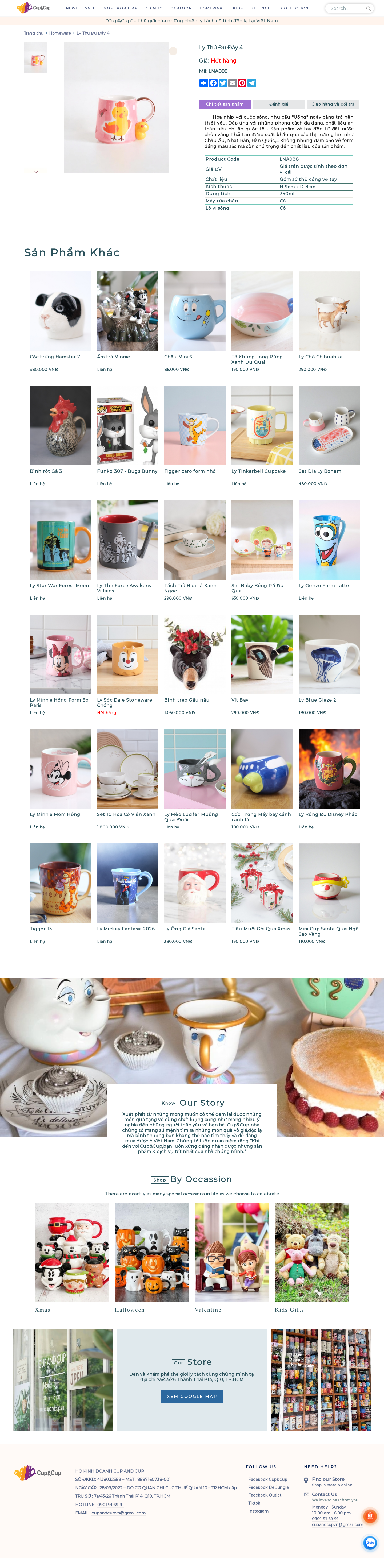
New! (71, 8)
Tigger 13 (41, 928)
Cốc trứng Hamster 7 (55, 356)
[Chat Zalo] (370, 1544)
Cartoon (181, 8)
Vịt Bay (240, 700)
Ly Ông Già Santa (185, 928)
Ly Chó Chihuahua (321, 356)
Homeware (212, 8)
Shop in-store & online (332, 1482)
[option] (192, 21)
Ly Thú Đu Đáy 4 (93, 33)
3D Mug (154, 8)
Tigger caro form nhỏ (190, 471)
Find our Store (328, 1476)
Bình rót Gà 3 (46, 471)
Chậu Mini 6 (178, 356)
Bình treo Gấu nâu (187, 700)
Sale (90, 8)
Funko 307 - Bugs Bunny (127, 471)
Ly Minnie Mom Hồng (55, 814)
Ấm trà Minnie (113, 356)
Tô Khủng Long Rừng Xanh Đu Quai (257, 359)
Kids (238, 8)
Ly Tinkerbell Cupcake (258, 471)
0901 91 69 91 (110, 1501)
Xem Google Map (192, 1396)
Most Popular (120, 8)
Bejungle (262, 8)
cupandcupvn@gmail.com (118, 1509)
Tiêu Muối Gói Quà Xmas (260, 928)
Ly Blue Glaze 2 (318, 700)
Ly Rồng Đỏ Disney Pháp (328, 814)
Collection (295, 8)
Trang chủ (33, 33)
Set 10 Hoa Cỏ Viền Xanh (126, 814)
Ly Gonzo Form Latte (324, 585)
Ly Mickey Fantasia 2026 (126, 928)
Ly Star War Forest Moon (59, 585)
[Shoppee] (370, 1517)
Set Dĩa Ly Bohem (320, 471)
